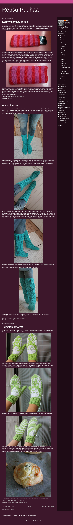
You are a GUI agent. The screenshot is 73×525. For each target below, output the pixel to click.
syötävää (20, 502)
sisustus (61, 112)
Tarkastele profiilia (62, 31)
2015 (61, 39)
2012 (61, 81)
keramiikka (62, 94)
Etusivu (28, 506)
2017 (61, 35)
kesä (62, 57)
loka (62, 48)
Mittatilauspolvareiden (46, 264)
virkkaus (10, 98)
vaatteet (20, 319)
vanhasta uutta (63, 118)
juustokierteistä (47, 449)
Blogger (45, 520)
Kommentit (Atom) (9, 509)
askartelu (61, 86)
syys (62, 50)
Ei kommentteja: (21, 318)
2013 (61, 78)
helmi (62, 65)
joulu (62, 44)
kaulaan (61, 92)
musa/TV (61, 99)
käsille (9, 502)
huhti (62, 61)
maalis (63, 63)
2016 (61, 37)
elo (62, 52)
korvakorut (62, 96)
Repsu (67, 20)
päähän (61, 105)
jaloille (9, 319)
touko (62, 59)
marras (63, 46)
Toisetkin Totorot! (12, 327)
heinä (62, 54)
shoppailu (61, 110)
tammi (62, 76)
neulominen (14, 319)
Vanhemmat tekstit (48, 506)
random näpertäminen (64, 107)
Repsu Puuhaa (20, 9)
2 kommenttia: (20, 96)
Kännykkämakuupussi (15, 21)
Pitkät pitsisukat (43, 160)
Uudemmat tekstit (8, 506)
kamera (61, 90)
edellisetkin (37, 363)
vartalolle (61, 120)
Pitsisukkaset (10, 105)
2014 (61, 42)
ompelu (61, 103)
